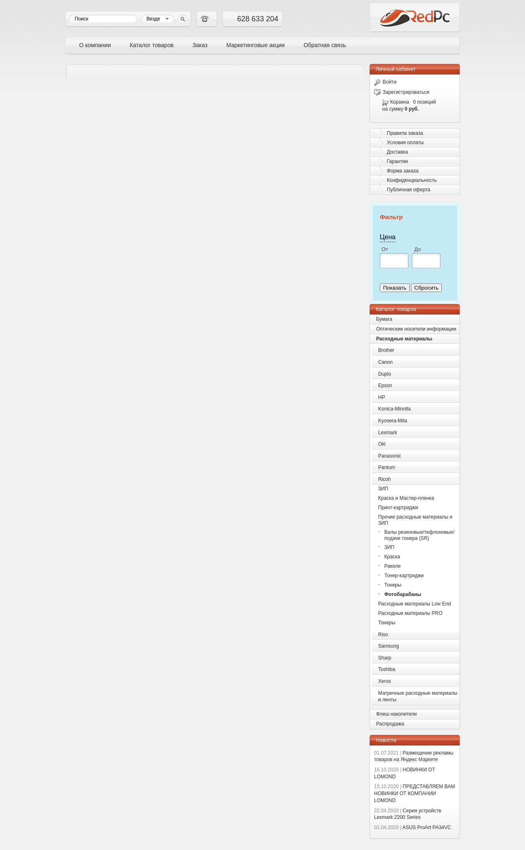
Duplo (384, 374)
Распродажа (390, 724)
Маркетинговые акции (255, 45)
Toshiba (386, 669)
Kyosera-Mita (392, 421)
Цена (387, 236)
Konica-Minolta (394, 409)
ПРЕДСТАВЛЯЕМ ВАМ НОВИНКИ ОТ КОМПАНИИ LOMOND (414, 793)
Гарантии (397, 161)
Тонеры (393, 585)
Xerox (384, 681)
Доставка (397, 152)
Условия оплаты (405, 142)
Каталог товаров (151, 45)
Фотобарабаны (402, 594)
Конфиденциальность (412, 180)
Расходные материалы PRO (410, 613)
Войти (385, 82)
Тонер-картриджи (404, 575)
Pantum (386, 467)
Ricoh (384, 479)
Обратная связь (325, 45)
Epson (385, 385)
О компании (95, 45)
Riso (383, 634)
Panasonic (389, 456)
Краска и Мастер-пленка (406, 498)
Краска (392, 557)
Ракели (392, 566)
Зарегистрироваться (401, 92)
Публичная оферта (408, 190)
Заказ (200, 45)
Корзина (399, 102)
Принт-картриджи (398, 507)
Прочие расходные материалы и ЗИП (415, 520)
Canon (385, 362)
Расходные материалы (404, 339)
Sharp (384, 658)
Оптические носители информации (416, 329)
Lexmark (387, 432)
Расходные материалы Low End (414, 604)
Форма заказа (402, 171)
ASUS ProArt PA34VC (412, 827)
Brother (386, 350)
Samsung (388, 646)
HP (381, 397)
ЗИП (383, 489)
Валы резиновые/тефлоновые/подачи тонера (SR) (419, 535)
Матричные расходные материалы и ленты (417, 696)
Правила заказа (405, 133)
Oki (382, 444)
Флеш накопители (396, 714)
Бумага (384, 319)
